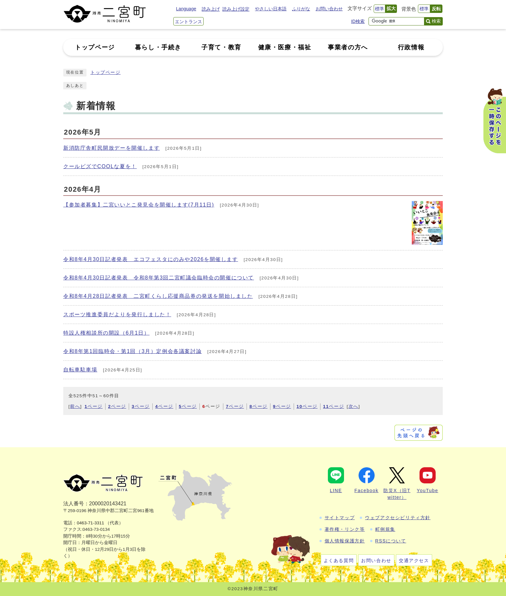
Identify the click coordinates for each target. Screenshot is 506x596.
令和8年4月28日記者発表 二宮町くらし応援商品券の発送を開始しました (158, 296)
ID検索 (358, 21)
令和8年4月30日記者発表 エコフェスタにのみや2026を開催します (150, 259)
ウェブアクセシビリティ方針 (397, 517)
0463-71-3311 (90, 522)
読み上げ (211, 9)
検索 (436, 21)
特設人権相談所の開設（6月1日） (106, 333)
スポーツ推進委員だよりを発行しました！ (117, 314)
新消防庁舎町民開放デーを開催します (111, 148)
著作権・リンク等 (345, 529)
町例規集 (385, 529)
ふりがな (301, 8)
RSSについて (390, 540)
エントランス (188, 21)
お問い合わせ (329, 8)
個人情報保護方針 (345, 540)
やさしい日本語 (271, 8)
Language (186, 8)
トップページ (105, 72)
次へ (354, 406)
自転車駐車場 (80, 369)
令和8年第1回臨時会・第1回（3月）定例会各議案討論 (132, 351)
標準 (379, 8)
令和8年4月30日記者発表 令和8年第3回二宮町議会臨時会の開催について (158, 277)
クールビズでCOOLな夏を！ (100, 166)
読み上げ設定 (235, 9)
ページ (94, 406)
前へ (75, 406)
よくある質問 (339, 560)
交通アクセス (414, 560)
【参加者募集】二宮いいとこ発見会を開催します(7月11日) (138, 204)
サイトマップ (340, 517)
